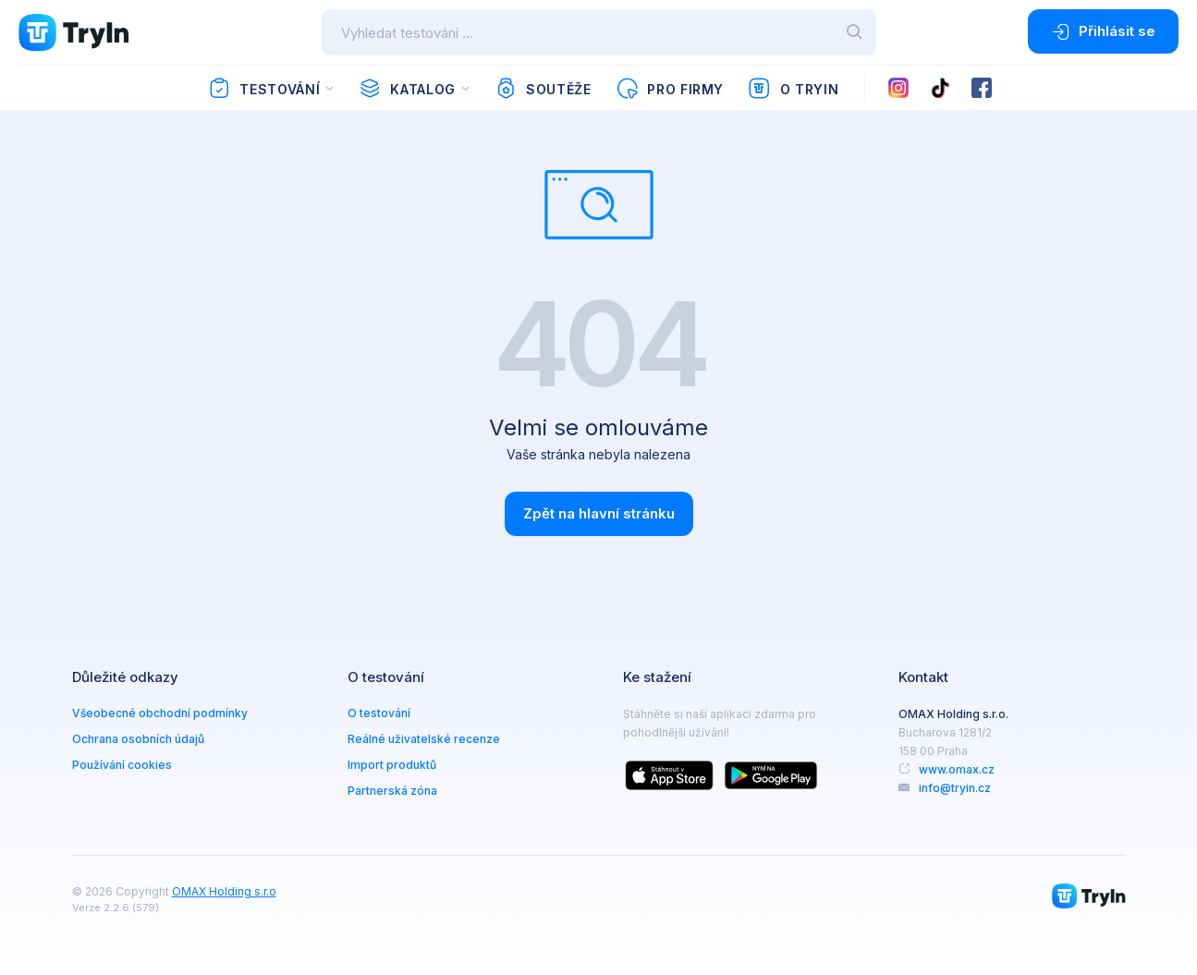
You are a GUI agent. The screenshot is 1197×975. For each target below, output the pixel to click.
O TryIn (793, 89)
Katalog (407, 89)
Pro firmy (670, 89)
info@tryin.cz (955, 788)
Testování (264, 89)
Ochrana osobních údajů (138, 739)
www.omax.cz (957, 769)
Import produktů (392, 765)
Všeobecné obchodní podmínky (160, 713)
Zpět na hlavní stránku (599, 513)
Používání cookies (122, 765)
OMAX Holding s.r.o (224, 891)
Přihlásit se (1103, 31)
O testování (379, 713)
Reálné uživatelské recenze (424, 739)
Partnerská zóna (392, 791)
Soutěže (543, 89)
